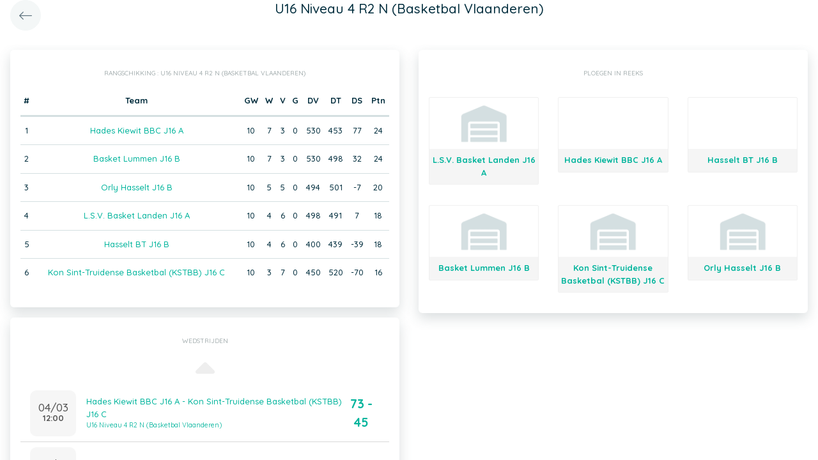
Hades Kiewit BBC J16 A (136, 130)
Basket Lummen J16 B (136, 158)
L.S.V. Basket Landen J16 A (137, 215)
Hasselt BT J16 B (136, 244)
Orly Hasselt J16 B (137, 187)
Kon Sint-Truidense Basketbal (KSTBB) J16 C (136, 272)
